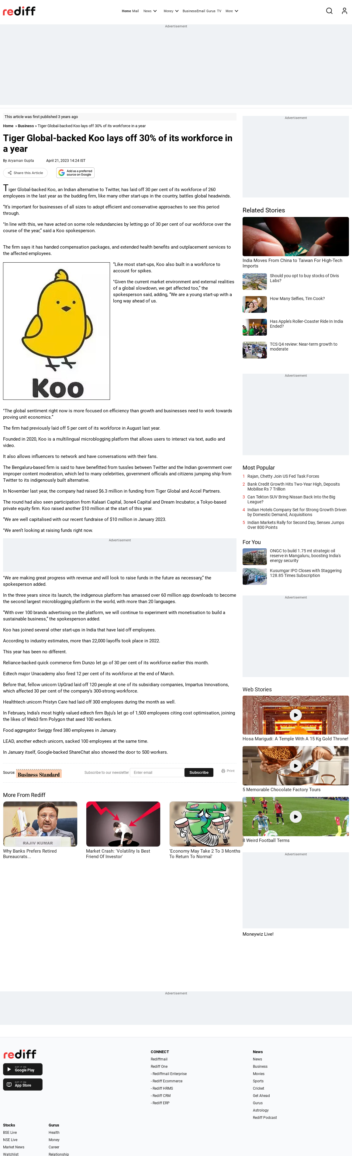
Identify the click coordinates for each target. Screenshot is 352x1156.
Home (126, 11)
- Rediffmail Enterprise (169, 1074)
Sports (258, 1081)
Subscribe (199, 772)
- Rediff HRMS (162, 1088)
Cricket (258, 1088)
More (232, 11)
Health (54, 1132)
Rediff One (159, 1066)
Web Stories (257, 689)
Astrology (261, 1110)
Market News (13, 1147)
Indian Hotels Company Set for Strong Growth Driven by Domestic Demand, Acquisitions (297, 512)
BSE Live (10, 1132)
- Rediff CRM (161, 1096)
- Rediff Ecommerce (166, 1081)
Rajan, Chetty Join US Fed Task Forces (283, 476)
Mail (135, 11)
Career (54, 1147)
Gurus (211, 11)
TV (219, 11)
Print (228, 770)
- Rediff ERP (160, 1103)
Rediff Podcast (265, 1118)
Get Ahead (261, 1096)
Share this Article (25, 172)
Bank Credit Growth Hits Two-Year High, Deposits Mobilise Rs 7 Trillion (293, 486)
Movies (258, 1074)
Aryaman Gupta (21, 161)
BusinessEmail (194, 11)
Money (171, 11)
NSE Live (10, 1140)
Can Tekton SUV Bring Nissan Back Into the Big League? (291, 499)
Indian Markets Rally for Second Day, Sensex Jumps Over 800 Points (295, 525)
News (150, 11)
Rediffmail (159, 1059)
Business (26, 126)
